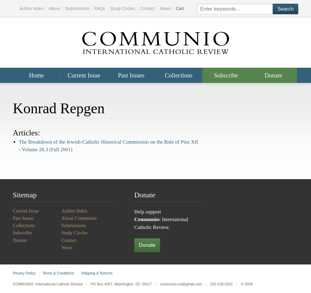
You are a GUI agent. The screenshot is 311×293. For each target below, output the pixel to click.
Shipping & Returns (96, 273)
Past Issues (131, 75)
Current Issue (83, 75)
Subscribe (226, 75)
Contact (147, 8)
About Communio (79, 218)
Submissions (77, 8)
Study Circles (122, 8)
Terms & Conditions (58, 273)
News (165, 8)
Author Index (31, 8)
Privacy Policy (24, 273)
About (54, 8)
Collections (178, 75)
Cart (180, 8)
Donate (273, 75)
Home (36, 75)
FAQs (99, 8)
